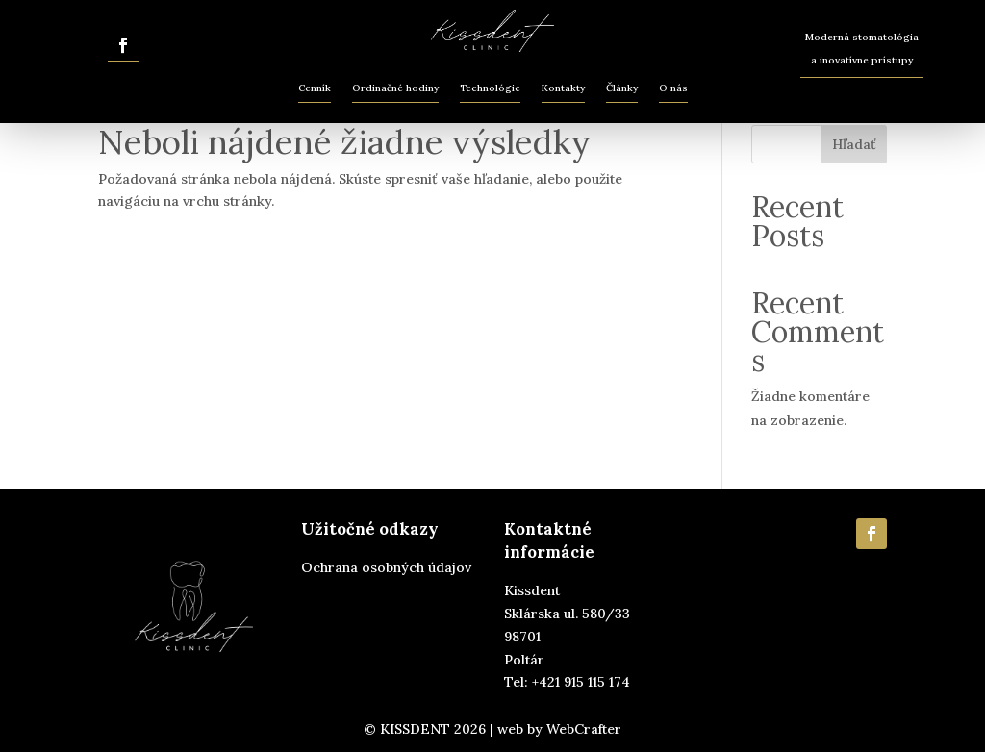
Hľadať (854, 144)
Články (622, 88)
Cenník (314, 88)
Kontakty (563, 88)
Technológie (490, 88)
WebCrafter (583, 729)
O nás (673, 88)
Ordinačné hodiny (395, 88)
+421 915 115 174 (581, 681)
